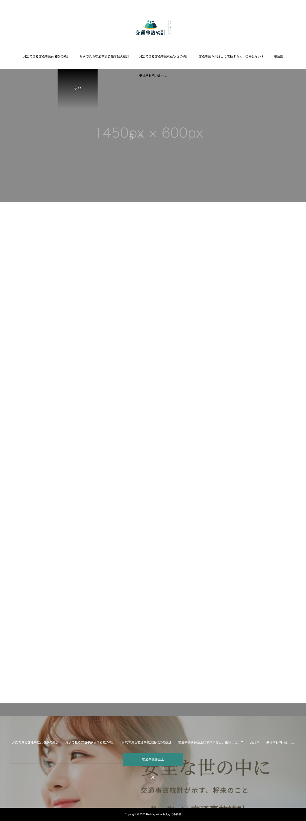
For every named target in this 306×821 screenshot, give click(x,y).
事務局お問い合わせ (153, 75)
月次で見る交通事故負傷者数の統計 (104, 56)
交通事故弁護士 (153, 759)
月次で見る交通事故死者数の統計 (46, 56)
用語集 (278, 56)
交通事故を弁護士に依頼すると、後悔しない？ (231, 56)
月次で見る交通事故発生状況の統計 (164, 56)
